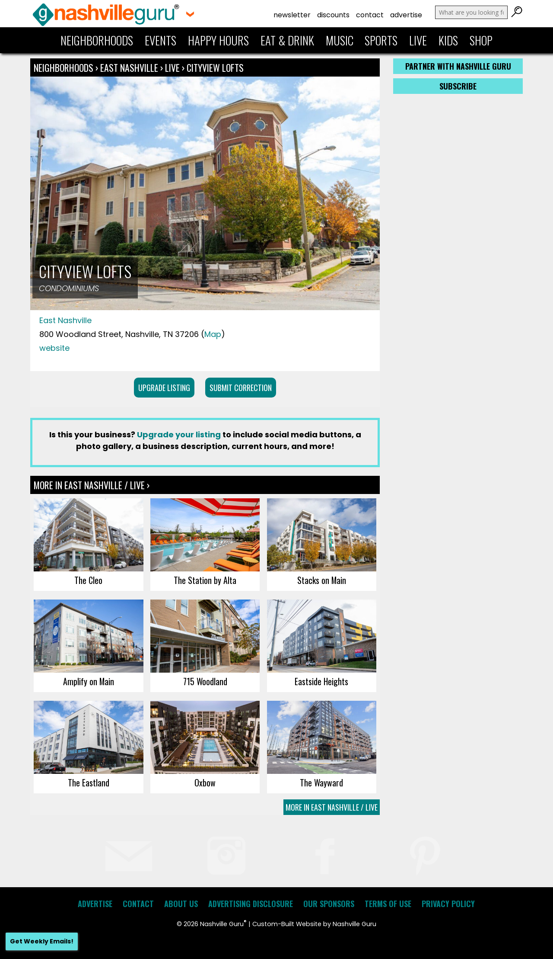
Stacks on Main (321, 580)
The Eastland (88, 782)
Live (418, 40)
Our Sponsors (328, 903)
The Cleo (88, 580)
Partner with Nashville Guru (458, 66)
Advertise (406, 15)
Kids (448, 40)
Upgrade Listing (164, 387)
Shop (481, 40)
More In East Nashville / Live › (91, 485)
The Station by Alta (205, 580)
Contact (370, 15)
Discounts (333, 15)
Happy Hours (218, 40)
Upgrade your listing (179, 434)
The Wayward (321, 782)
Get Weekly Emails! (41, 941)
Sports (381, 40)
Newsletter (292, 15)
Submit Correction (241, 387)
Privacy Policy (448, 903)
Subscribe (458, 86)
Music (339, 40)
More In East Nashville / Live (332, 807)
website (54, 348)
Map (212, 334)
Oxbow (205, 782)
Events (160, 40)
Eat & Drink (287, 40)
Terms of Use (388, 903)
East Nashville (130, 67)
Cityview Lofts (215, 67)
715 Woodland (205, 681)
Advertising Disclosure (250, 903)
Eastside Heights (321, 681)
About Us (181, 903)
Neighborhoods (96, 40)
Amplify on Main (88, 681)
